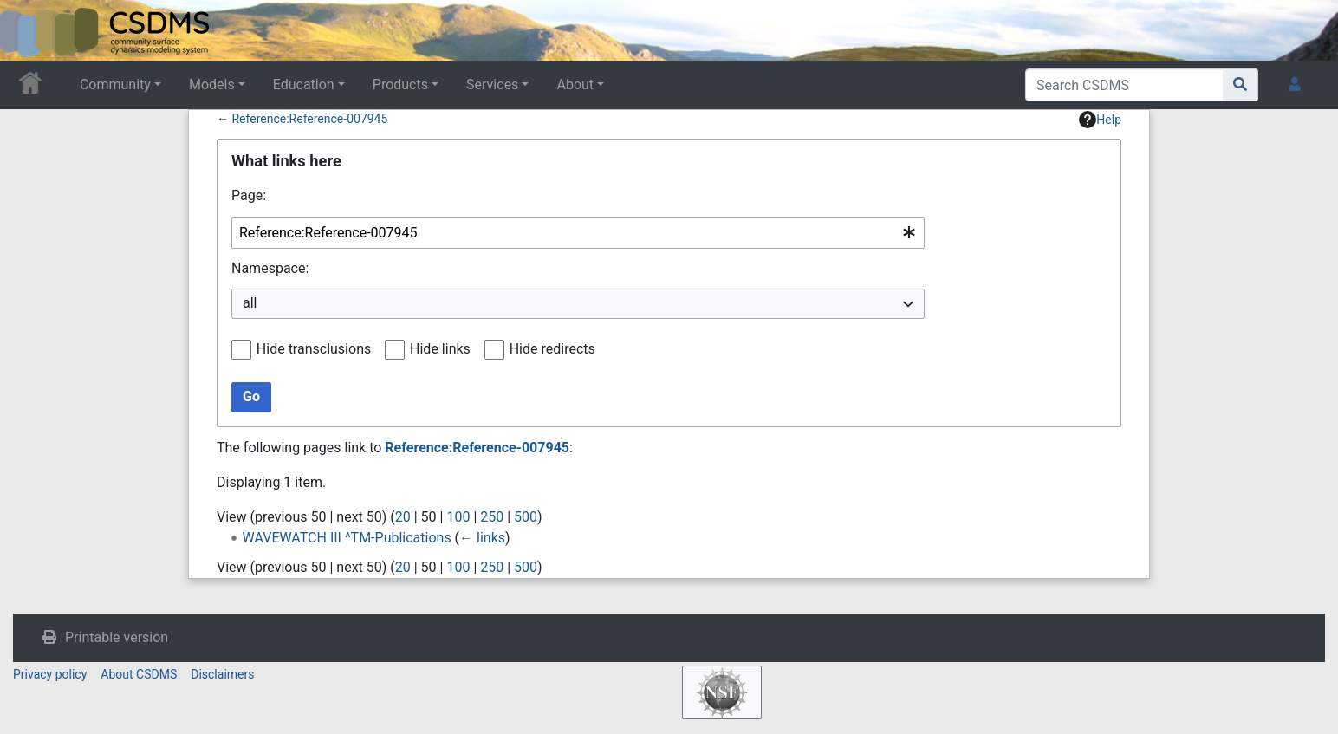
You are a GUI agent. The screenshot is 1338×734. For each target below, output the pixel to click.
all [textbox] (250, 303)
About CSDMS (139, 674)
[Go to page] (1240, 84)
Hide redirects (552, 349)
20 (403, 517)
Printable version (116, 637)
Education (303, 84)
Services (492, 84)
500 (525, 517)
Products (400, 84)
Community (115, 84)
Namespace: (270, 268)
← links (482, 537)
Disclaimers (222, 674)
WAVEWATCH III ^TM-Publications (347, 537)
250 (491, 517)
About (575, 84)
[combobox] (578, 233)
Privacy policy (50, 674)
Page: (248, 195)
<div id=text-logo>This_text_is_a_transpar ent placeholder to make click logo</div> (28, 30)
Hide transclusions (314, 349)
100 (458, 517)
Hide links (440, 349)
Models (212, 84)
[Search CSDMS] (1124, 84)
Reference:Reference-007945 (309, 119)
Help (1100, 119)
